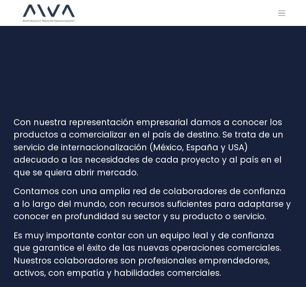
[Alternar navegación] (282, 13)
